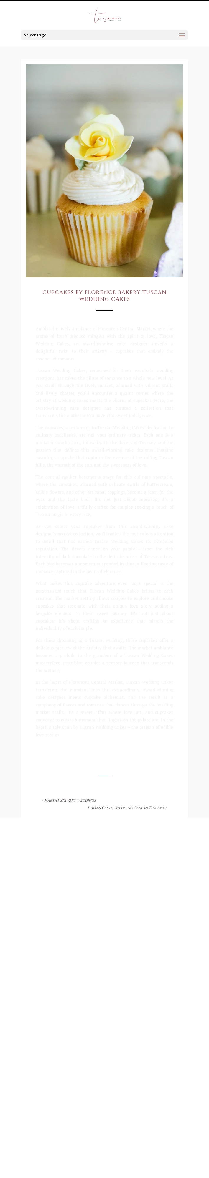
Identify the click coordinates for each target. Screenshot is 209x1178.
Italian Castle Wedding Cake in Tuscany (126, 807)
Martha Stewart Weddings (70, 800)
